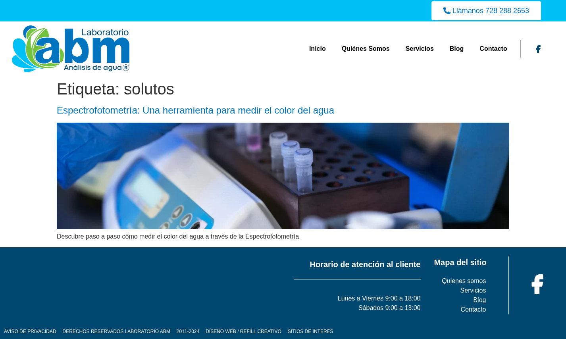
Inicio (317, 48)
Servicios (420, 48)
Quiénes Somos (366, 48)
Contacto (493, 48)
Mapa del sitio (460, 262)
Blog (457, 48)
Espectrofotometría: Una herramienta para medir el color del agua (195, 110)
